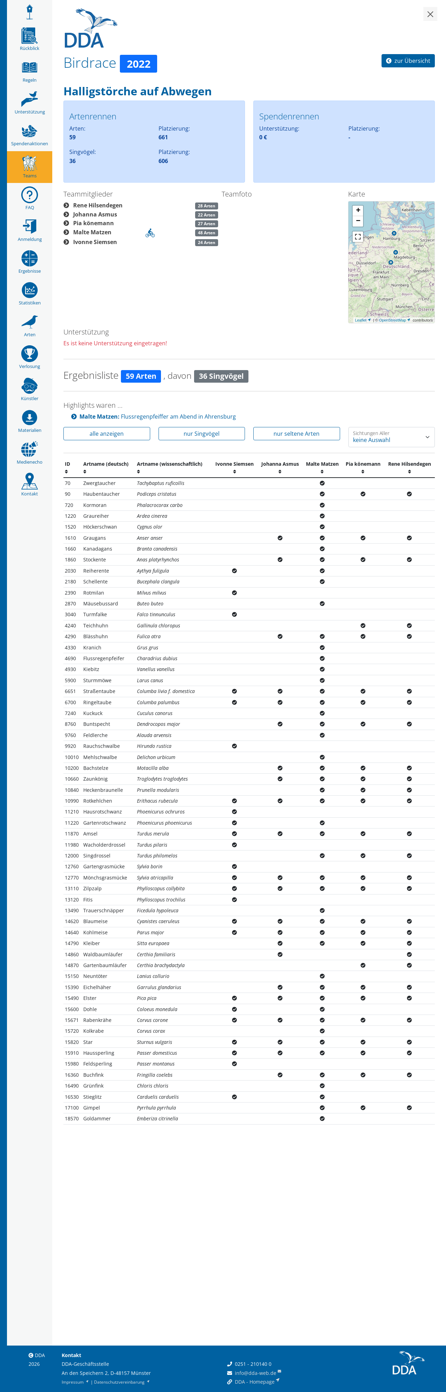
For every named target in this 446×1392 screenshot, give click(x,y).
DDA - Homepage (255, 1381)
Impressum (76, 1382)
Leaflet (361, 320)
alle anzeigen (107, 433)
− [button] (358, 221)
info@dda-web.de (255, 1373)
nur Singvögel (202, 433)
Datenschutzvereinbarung (122, 1382)
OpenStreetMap (392, 320)
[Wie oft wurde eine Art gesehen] (391, 437)
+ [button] (358, 211)
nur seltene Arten (297, 433)
